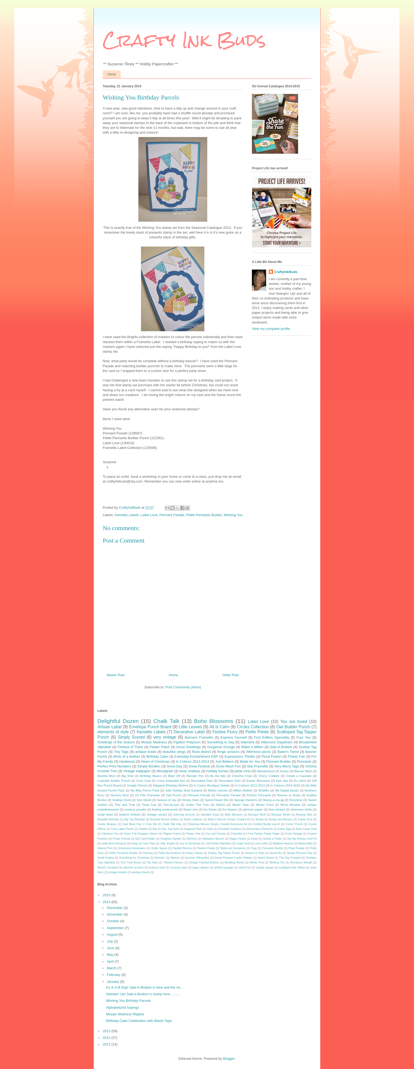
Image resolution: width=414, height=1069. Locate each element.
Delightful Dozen (118, 721)
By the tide (217, 775)
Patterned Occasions (233, 848)
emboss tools (157, 867)
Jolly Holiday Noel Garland (183, 790)
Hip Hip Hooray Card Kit (302, 838)
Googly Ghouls (137, 785)
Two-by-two (171, 804)
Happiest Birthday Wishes (170, 785)
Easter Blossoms (258, 780)
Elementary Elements (260, 828)
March (112, 968)
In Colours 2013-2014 (192, 761)
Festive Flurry (225, 732)
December (115, 908)
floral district (201, 752)
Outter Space (159, 848)
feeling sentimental (165, 809)
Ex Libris (300, 780)
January (113, 982)
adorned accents (133, 867)
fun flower (210, 809)
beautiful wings (174, 752)
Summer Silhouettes (197, 857)
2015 (107, 895)
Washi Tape (240, 804)
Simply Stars (190, 800)
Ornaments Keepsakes (132, 848)
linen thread (277, 809)
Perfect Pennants (259, 795)
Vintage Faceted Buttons (204, 862)
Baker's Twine (288, 752)
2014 (107, 902)
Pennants (304, 761)
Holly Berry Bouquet (114, 843)
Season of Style (255, 853)
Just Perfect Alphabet (218, 843)
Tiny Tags (121, 752)
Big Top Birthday (134, 819)
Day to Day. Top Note (166, 828)
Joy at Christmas (190, 843)
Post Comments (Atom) (183, 687)
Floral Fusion (271, 756)
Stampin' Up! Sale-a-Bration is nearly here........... (143, 994)
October (113, 921)
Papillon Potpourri (186, 742)
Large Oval (243, 843)
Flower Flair (193, 833)
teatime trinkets (129, 814)
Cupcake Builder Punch (113, 780)
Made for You (250, 761)
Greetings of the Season (116, 742)
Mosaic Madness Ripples (125, 1014)
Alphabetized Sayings (122, 1007)
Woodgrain (165, 771)
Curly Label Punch (122, 828)
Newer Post (115, 675)
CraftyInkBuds (286, 272)
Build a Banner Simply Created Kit (229, 819)
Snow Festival (199, 766)
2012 (107, 1038)
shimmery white (301, 809)
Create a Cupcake (299, 775)
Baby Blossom (234, 814)
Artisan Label (109, 727)
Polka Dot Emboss (169, 853)
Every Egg (284, 828)
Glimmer (191, 838)
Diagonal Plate (193, 828)
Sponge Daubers (245, 800)
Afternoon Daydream (277, 742)
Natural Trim (104, 848)
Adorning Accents (184, 814)
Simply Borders (149, 766)
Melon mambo (218, 790)
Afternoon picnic (258, 752)
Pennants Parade (229, 795)
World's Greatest (107, 867)
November (115, 914)
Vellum (220, 804)
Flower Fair (296, 756)
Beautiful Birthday (108, 819)
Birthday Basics (151, 775)
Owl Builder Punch (293, 727)
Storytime (295, 800)
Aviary (284, 771)
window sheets (141, 872)
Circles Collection (253, 727)
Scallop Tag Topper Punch (224, 853)
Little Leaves (190, 727)
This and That (125, 804)
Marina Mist (305, 843)
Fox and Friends (216, 833)
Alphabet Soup (210, 814)
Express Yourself (233, 737)
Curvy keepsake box (171, 780)
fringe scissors (228, 752)
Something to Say (220, 742)
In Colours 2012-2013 (250, 785)
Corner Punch (294, 824)
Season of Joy (166, 800)
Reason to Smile (288, 795)
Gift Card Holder (145, 838)
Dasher (143, 828)
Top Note (152, 862)
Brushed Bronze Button (164, 819)
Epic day (282, 780)
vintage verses (157, 814)
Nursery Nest (119, 795)
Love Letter (261, 843)
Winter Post (257, 862)
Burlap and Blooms (280, 819)
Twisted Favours (173, 862)
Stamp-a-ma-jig (273, 800)
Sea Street (144, 800)
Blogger (228, 1059)
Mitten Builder (243, 790)
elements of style (113, 732)
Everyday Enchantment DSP (196, 756)
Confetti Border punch (266, 824)
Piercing (148, 853)
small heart (105, 814)
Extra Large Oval (306, 828)
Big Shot (127, 775)
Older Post (231, 675)
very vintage (164, 737)
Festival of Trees (130, 747)
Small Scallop (105, 857)
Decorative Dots (230, 780)
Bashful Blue (106, 775)
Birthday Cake (157, 756)
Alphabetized (266, 771)
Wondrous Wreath (301, 862)
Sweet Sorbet (265, 857)
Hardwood (127, 761)
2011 (107, 1044)
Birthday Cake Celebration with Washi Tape (139, 1021)
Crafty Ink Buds (184, 39)
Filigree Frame (172, 833)
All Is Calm (219, 727)
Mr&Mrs (263, 790)
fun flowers (230, 809)
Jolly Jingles (167, 843)
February (114, 975)
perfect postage (223, 867)
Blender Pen (195, 775)
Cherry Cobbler (269, 775)
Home (111, 74)
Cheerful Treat (242, 775)
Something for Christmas (134, 857)
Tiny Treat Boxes (130, 862)
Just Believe (224, 761)
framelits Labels (127, 515)
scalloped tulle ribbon (292, 867)
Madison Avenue (283, 843)
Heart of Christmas (155, 761)
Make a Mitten (252, 747)
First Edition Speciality (271, 737)
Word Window (290, 804)
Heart (254, 838)
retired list (244, 867)
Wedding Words (234, 862)
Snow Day (174, 766)
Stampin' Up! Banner (167, 857)
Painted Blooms (182, 848)
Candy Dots (305, 819)
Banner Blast (303, 771)
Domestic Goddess (229, 828)
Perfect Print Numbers (114, 766)
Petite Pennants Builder (204, 515)
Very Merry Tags (286, 766)
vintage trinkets (118, 872)
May (110, 955)
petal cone (243, 771)
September (116, 928)
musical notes (178, 867)
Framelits (236, 833)
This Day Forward (289, 857)
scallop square (265, 867)
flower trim (191, 809)
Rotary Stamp (194, 853)
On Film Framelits (147, 795)
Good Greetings (188, 747)
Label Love (149, 515)
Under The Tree (197, 804)
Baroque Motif (257, 814)
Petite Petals (257, 732)
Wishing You (233, 515)
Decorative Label (189, 732)
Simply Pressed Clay (299, 853)
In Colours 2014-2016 (285, 785)
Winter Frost (264, 804)
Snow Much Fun (228, 766)
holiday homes (217, 771)
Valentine (248, 742)
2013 (107, 1031)
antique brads (145, 752)
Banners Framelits (199, 737)
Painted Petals (206, 848)
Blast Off (174, 775)
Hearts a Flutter (272, 838)
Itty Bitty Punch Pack (144, 790)
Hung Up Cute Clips (143, 843)
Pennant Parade (171, 515)
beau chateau (189, 771)
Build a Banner (193, 819)
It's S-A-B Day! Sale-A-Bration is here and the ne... (144, 987)
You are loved (293, 721)
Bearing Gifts (304, 814)
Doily (210, 828)
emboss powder (136, 809)
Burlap (260, 819)
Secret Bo (276, 853)
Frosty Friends (121, 838)
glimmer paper (253, 809)
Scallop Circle (121, 800)
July (110, 941)
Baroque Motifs (280, 814)
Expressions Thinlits (239, 756)
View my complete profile (271, 329)
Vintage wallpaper (136, 771)
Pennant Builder (278, 761)
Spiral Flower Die (216, 800)
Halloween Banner (213, 838)
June (111, 948)
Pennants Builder (272, 848)
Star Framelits (257, 766)
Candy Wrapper (107, 824)
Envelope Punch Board (150, 727)
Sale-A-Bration (281, 747)
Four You (304, 737)
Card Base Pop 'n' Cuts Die (139, 824)
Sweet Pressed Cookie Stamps (233, 857)
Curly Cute (143, 780)
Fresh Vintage (293, 833)
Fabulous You (110, 833)
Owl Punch (173, 795)
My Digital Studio (287, 790)
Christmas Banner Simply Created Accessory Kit (217, 824)
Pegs (254, 848)
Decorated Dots (202, 780)
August (113, 934)
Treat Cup (149, 804)
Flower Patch (159, 747)
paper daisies (200, 867)
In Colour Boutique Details (212, 785)
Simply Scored (131, 737)
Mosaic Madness (154, 742)
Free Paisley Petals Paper (263, 833)
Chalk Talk (166, 721)
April (111, 961)
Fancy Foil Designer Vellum (141, 833)
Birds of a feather (127, 756)
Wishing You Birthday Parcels (128, 1001)
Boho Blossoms (213, 721)
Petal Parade (296, 848)
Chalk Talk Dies (172, 824)
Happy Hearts (237, 838)
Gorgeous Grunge (221, 747)
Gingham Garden (170, 838)
